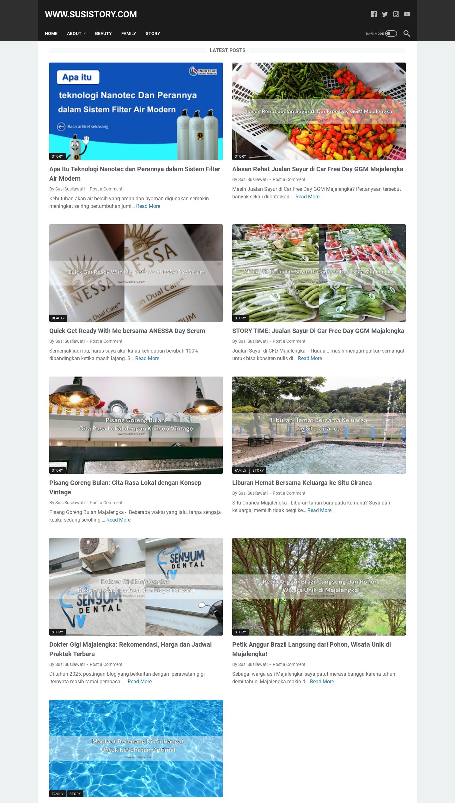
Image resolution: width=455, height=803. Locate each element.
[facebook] (370, 8)
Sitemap (222, 780)
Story (157, 22)
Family (133, 22)
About (78, 22)
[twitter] (381, 8)
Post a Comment (106, 149)
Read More (107, 174)
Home (55, 22)
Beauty (108, 22)
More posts (168, 742)
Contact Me (247, 780)
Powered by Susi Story (236, 793)
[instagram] (392, 8)
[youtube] (403, 8)
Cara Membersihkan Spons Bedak (354, 382)
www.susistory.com (95, 7)
